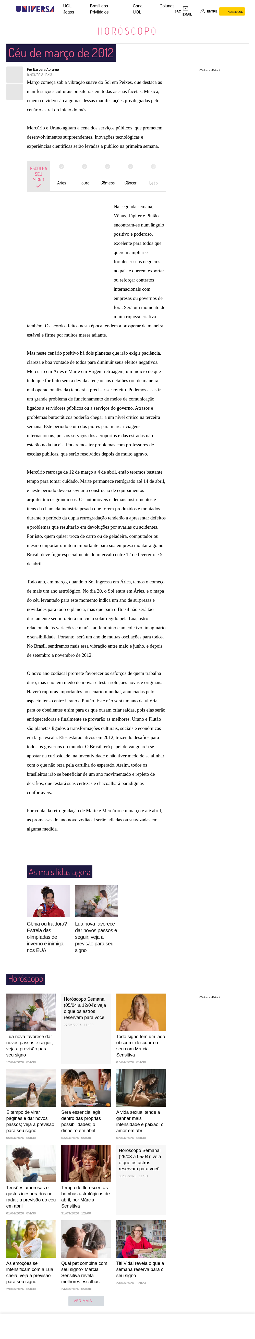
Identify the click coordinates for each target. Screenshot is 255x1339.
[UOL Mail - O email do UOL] (190, 11)
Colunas (167, 6)
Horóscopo (127, 30)
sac (178, 11)
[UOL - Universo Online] (58, 9)
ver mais (86, 1301)
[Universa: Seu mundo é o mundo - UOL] (35, 9)
